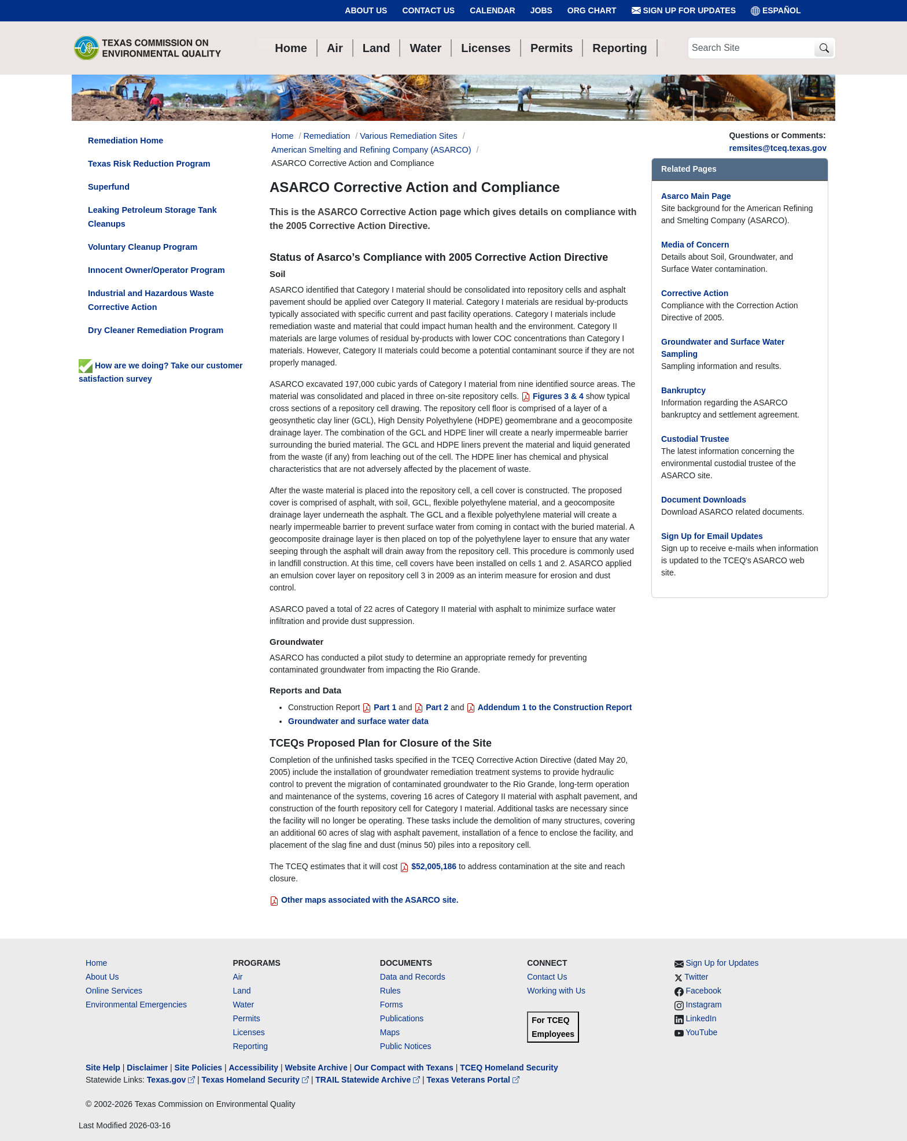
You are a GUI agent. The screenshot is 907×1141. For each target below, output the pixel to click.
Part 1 (379, 707)
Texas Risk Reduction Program (149, 163)
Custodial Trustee (695, 439)
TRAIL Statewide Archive (368, 1079)
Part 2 (431, 707)
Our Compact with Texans (404, 1067)
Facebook (703, 990)
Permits (246, 1018)
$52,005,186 (428, 866)
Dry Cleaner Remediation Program (155, 330)
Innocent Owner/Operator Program (156, 270)
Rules (390, 990)
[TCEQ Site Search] (824, 48)
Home (96, 963)
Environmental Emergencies (136, 1004)
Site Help (103, 1067)
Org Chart (592, 10)
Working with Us (556, 990)
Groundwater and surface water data (358, 721)
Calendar (492, 10)
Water (243, 1004)
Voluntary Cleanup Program (142, 247)
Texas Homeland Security (256, 1079)
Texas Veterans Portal (473, 1079)
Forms (391, 1004)
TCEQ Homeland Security (509, 1067)
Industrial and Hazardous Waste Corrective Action (151, 300)
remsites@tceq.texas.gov (778, 148)
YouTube (701, 1032)
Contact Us (428, 10)
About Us (366, 10)
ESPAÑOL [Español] (776, 11)
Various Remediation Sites (409, 136)
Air (237, 976)
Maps (390, 1032)
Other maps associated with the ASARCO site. (364, 899)
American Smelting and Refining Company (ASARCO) (371, 149)
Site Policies (198, 1067)
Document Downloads (703, 499)
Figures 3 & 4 (553, 396)
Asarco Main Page (696, 196)
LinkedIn (701, 1018)
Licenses (248, 1032)
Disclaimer (147, 1067)
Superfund (109, 186)
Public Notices (406, 1046)
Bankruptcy (683, 390)
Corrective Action (694, 293)
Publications (402, 1018)
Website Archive (316, 1067)
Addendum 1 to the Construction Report (549, 707)
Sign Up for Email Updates (712, 536)
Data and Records (412, 976)
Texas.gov (172, 1079)
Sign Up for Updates (684, 11)
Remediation (326, 136)
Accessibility (254, 1067)
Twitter (696, 976)
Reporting (250, 1046)
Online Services (114, 990)
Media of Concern (695, 244)
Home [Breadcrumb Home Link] (282, 136)
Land (241, 990)
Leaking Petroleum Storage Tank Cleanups (152, 216)
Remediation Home (125, 140)
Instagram (704, 1004)
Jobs (541, 10)
